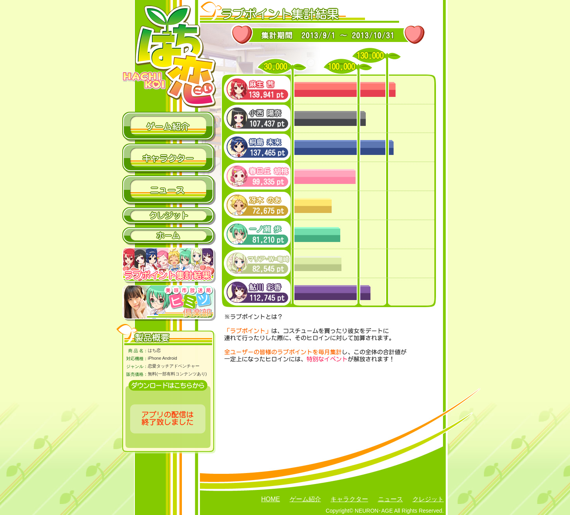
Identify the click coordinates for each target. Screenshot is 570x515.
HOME (270, 499)
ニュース (390, 499)
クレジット (428, 499)
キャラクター (349, 499)
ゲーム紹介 (305, 499)
